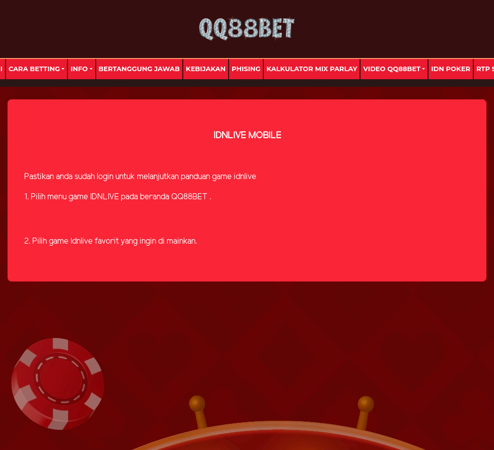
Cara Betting (34, 69)
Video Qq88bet (391, 69)
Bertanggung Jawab (139, 69)
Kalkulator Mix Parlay (311, 69)
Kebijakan (206, 69)
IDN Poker (450, 69)
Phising (246, 69)
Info (79, 69)
